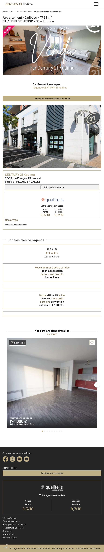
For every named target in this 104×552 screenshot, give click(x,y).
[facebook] (5, 459)
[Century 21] (19, 4)
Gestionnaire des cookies (88, 548)
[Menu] (96, 4)
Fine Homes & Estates (13, 527)
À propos (7, 531)
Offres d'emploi (10, 518)
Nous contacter (10, 537)
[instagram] (12, 459)
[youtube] (26, 459)
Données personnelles (63, 548)
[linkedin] (19, 459)
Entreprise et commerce (14, 524)
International (9, 534)
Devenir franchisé (11, 521)
